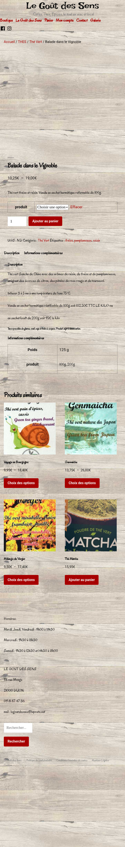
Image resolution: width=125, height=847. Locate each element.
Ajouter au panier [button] (82, 652)
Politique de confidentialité (39, 832)
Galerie (95, 20)
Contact (81, 20)
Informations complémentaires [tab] (43, 324)
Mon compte (64, 20)
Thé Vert (35, 42)
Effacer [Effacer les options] (76, 279)
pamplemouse (83, 312)
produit (21, 279)
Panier (48, 20)
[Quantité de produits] (17, 293)
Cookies (8, 837)
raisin (96, 312)
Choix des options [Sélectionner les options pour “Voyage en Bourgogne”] (21, 555)
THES (22, 42)
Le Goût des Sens (62, 5)
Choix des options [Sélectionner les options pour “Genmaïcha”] (82, 555)
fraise (69, 312)
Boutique (6, 20)
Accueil (9, 42)
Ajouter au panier (45, 293)
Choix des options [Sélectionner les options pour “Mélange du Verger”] (21, 652)
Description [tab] (11, 324)
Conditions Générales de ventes (71, 832)
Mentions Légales (100, 832)
